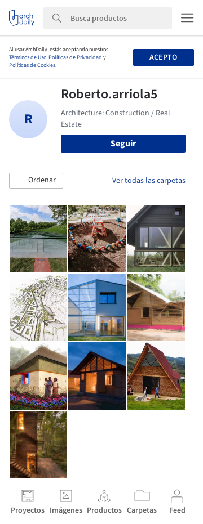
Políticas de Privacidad (75, 57)
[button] (36, 181)
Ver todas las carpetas (149, 180)
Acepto (163, 57)
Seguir (123, 143)
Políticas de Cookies (32, 65)
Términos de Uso (27, 57)
